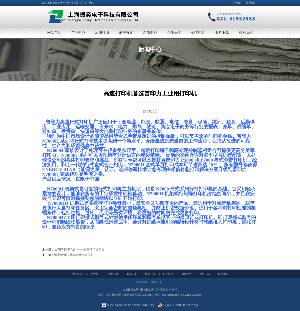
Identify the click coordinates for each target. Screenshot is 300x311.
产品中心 (95, 273)
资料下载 (204, 273)
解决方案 (132, 273)
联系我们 (251, 2)
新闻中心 (150, 273)
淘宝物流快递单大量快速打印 (73, 255)
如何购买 (186, 273)
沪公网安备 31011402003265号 (178, 305)
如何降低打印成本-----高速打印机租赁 (79, 249)
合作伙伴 (168, 273)
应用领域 (113, 273)
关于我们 (237, 2)
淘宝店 (155, 282)
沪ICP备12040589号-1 (144, 305)
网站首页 (77, 273)
